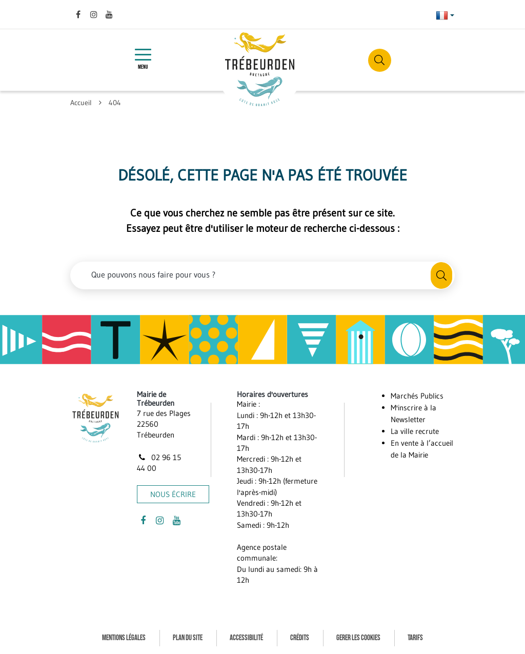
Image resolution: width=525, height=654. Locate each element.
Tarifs (415, 638)
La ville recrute (415, 431)
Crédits (299, 638)
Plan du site (188, 638)
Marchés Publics (417, 396)
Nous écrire (173, 494)
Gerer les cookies (358, 638)
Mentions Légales (124, 638)
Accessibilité (246, 638)
